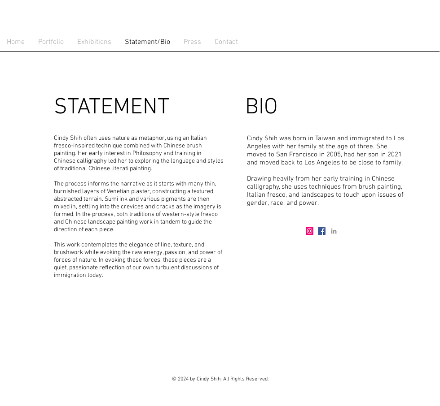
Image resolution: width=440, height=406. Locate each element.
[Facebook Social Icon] (322, 231)
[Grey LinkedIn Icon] (334, 231)
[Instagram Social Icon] (309, 231)
